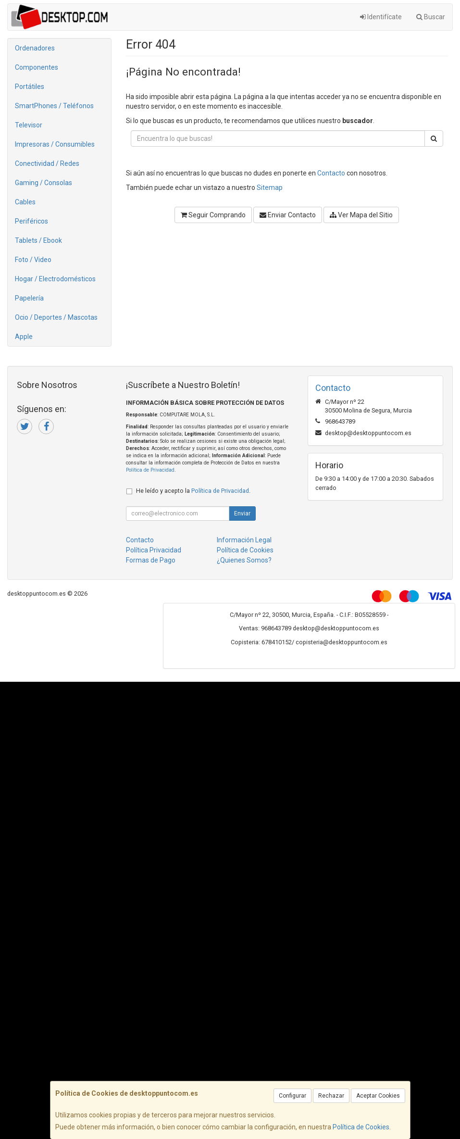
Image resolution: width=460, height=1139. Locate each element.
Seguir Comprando (213, 215)
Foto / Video (33, 259)
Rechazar (331, 1095)
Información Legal (244, 540)
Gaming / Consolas (43, 183)
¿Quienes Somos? (244, 560)
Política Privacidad (153, 550)
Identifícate (381, 17)
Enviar (242, 513)
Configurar (292, 1095)
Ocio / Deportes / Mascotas (56, 317)
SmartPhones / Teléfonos (54, 106)
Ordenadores (35, 48)
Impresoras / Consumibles (55, 144)
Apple (24, 336)
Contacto (331, 173)
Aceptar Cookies (378, 1095)
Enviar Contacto (288, 215)
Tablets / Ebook (38, 240)
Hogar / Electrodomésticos (55, 279)
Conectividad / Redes (47, 163)
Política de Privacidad (150, 470)
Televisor (28, 125)
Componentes (36, 67)
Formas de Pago (150, 560)
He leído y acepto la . (193, 490)
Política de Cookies (361, 1127)
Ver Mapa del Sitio (361, 215)
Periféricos (31, 221)
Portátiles (29, 86)
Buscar (430, 17)
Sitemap (270, 187)
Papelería (29, 298)
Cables (25, 202)
